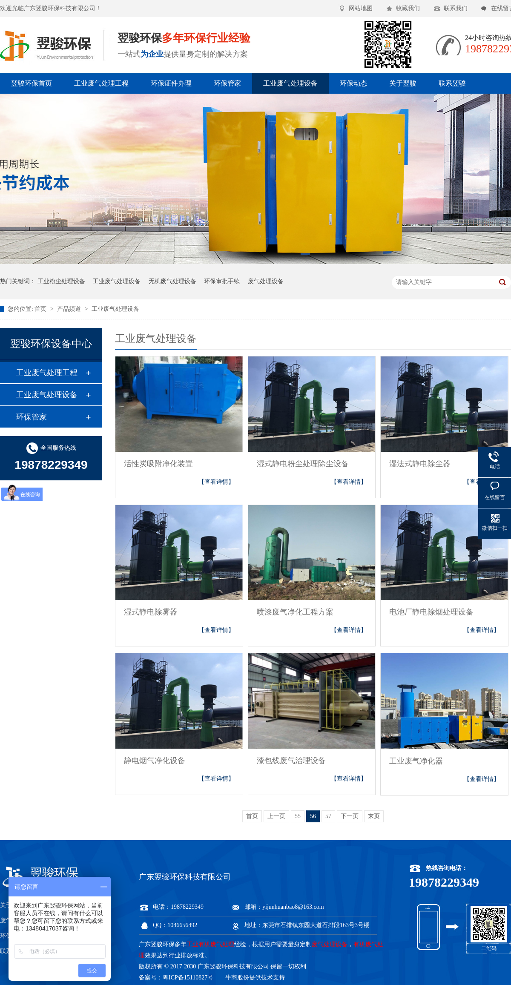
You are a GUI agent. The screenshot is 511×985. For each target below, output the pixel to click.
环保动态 (353, 83)
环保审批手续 (222, 281)
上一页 (276, 816)
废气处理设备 (266, 281)
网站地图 (361, 8)
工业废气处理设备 (290, 83)
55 (298, 816)
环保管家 (227, 83)
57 (328, 816)
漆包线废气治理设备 (291, 760)
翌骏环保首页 (31, 83)
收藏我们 (408, 8)
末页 (374, 816)
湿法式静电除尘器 (420, 463)
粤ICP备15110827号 (188, 977)
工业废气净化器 (416, 761)
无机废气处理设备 (172, 281)
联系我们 (456, 8)
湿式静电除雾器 (151, 612)
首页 (41, 309)
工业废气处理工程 (101, 83)
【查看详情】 (216, 482)
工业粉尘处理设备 (61, 281)
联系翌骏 (452, 83)
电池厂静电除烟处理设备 (431, 612)
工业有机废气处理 (210, 944)
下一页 (350, 816)
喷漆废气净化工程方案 (295, 612)
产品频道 (70, 309)
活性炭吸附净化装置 (158, 463)
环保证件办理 (171, 83)
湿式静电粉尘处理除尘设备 (303, 463)
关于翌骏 (402, 83)
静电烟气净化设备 (154, 760)
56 (313, 816)
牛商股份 (237, 977)
